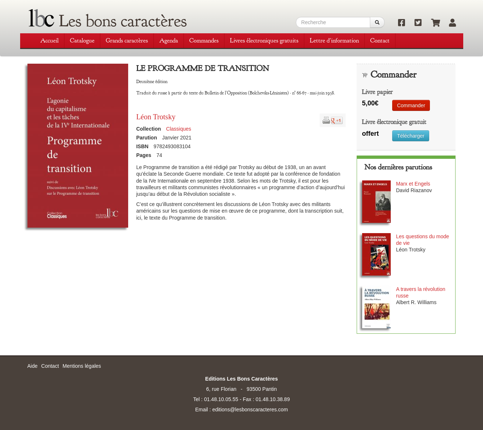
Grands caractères (127, 40)
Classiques (178, 129)
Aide (32, 366)
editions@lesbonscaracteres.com (250, 409)
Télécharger (410, 136)
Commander (411, 105)
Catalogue (82, 40)
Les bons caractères (123, 21)
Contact (380, 40)
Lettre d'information (334, 40)
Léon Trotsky (155, 117)
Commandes (204, 40)
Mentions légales (82, 366)
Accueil (49, 40)
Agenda (168, 40)
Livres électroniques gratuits (264, 40)
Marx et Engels (413, 184)
